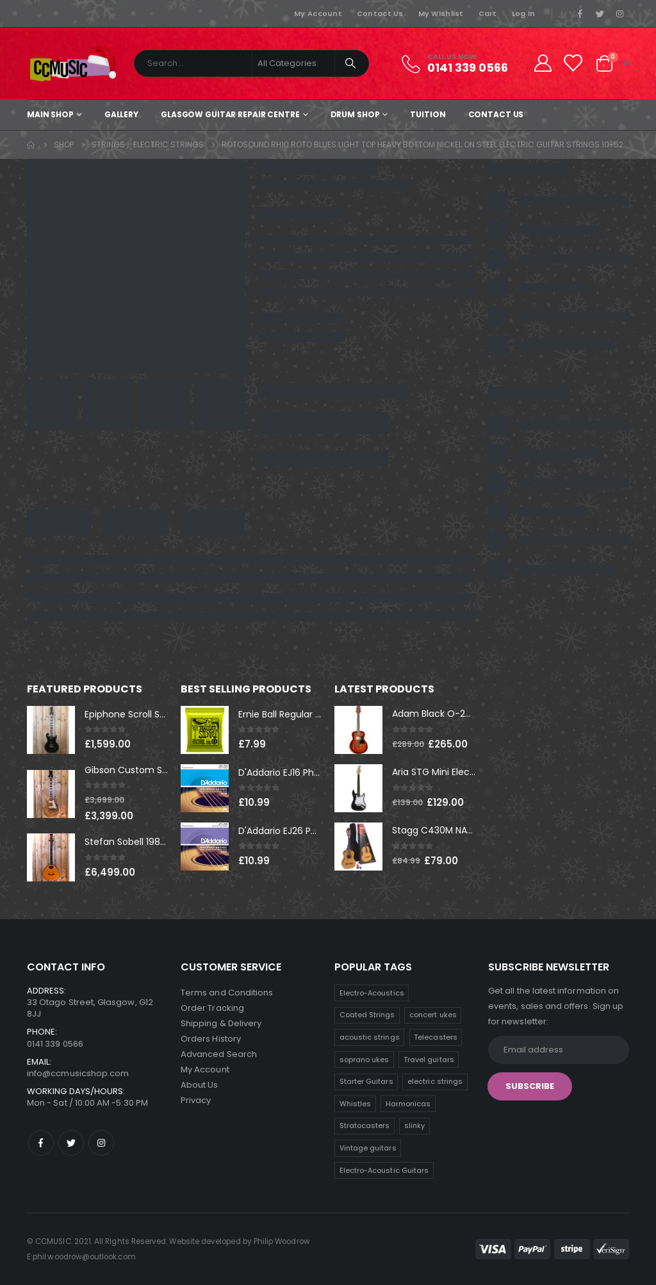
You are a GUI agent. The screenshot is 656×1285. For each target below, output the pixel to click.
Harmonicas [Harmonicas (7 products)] (408, 1104)
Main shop (50, 114)
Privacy (196, 1100)
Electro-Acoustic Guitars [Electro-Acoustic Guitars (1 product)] (384, 1170)
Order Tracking (212, 1008)
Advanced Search (219, 1054)
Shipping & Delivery (221, 1023)
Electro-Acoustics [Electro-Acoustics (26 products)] (372, 993)
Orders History (211, 1039)
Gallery (121, 114)
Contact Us (380, 13)
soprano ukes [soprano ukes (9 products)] (365, 1059)
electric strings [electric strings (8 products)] (435, 1081)
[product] (51, 730)
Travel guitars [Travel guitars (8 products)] (429, 1059)
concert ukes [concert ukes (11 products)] (433, 1015)
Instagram (101, 1143)
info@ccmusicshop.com (78, 1073)
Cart (488, 13)
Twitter (71, 1143)
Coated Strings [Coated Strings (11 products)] (367, 1015)
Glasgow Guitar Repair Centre (230, 114)
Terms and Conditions (227, 992)
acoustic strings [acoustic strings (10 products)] (370, 1037)
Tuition (427, 114)
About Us (199, 1085)
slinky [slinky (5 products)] (414, 1125)
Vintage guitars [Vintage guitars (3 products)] (368, 1148)
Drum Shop (355, 114)
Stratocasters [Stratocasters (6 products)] (365, 1125)
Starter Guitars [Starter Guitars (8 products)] (366, 1081)
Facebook (41, 1143)
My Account (318, 13)
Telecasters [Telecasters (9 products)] (435, 1037)
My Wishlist (441, 13)
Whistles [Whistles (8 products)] (356, 1104)
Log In (524, 13)
